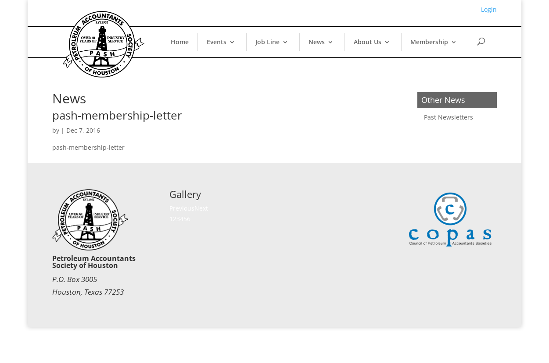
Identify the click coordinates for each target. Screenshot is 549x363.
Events (216, 42)
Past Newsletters (448, 117)
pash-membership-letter (117, 115)
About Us (367, 42)
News (317, 42)
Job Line (267, 42)
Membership (429, 42)
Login (489, 9)
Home (180, 42)
